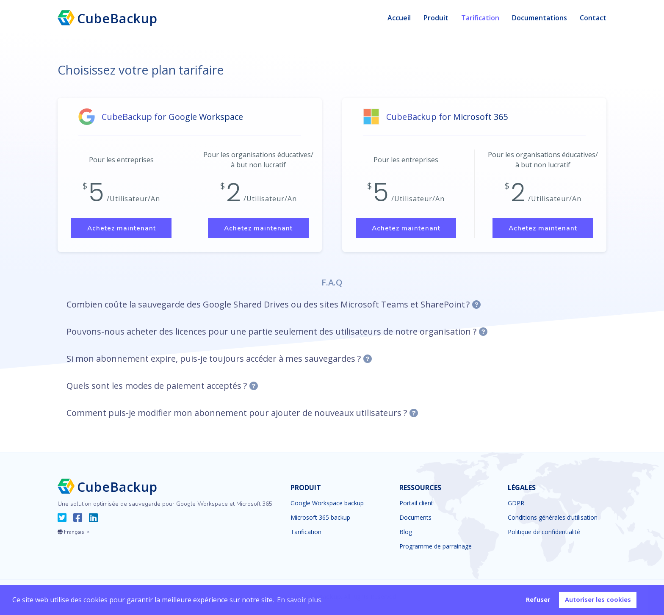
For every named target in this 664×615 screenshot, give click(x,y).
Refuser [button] (538, 600)
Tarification (480, 17)
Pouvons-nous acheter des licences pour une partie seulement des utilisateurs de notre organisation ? (271, 332)
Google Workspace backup (327, 504)
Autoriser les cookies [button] (598, 600)
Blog (405, 533)
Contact (593, 17)
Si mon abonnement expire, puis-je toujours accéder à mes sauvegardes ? (213, 360)
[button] (73, 531)
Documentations (539, 17)
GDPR (516, 504)
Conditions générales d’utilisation (553, 519)
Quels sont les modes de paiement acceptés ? (156, 387)
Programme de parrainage (435, 548)
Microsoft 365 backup (320, 519)
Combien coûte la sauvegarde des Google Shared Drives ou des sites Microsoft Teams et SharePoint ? (268, 305)
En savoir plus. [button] (300, 599)
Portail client (416, 504)
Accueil (399, 17)
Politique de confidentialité (544, 533)
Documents (415, 519)
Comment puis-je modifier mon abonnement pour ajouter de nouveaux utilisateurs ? (236, 414)
